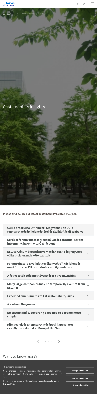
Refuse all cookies (80, 378)
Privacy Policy (9, 383)
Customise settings (80, 385)
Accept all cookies (80, 370)
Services (6, 14)
